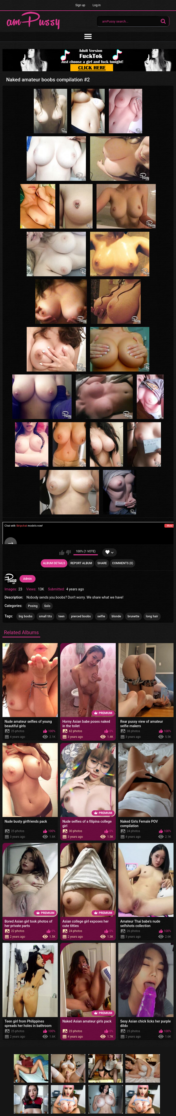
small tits (45, 616)
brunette (133, 616)
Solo (47, 606)
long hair (152, 616)
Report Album (81, 563)
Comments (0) (122, 563)
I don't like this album (68, 552)
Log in (97, 5)
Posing (33, 606)
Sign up (80, 5)
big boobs (26, 616)
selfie (101, 616)
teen (62, 616)
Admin (27, 579)
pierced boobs (81, 616)
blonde (116, 616)
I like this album (61, 552)
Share (102, 563)
